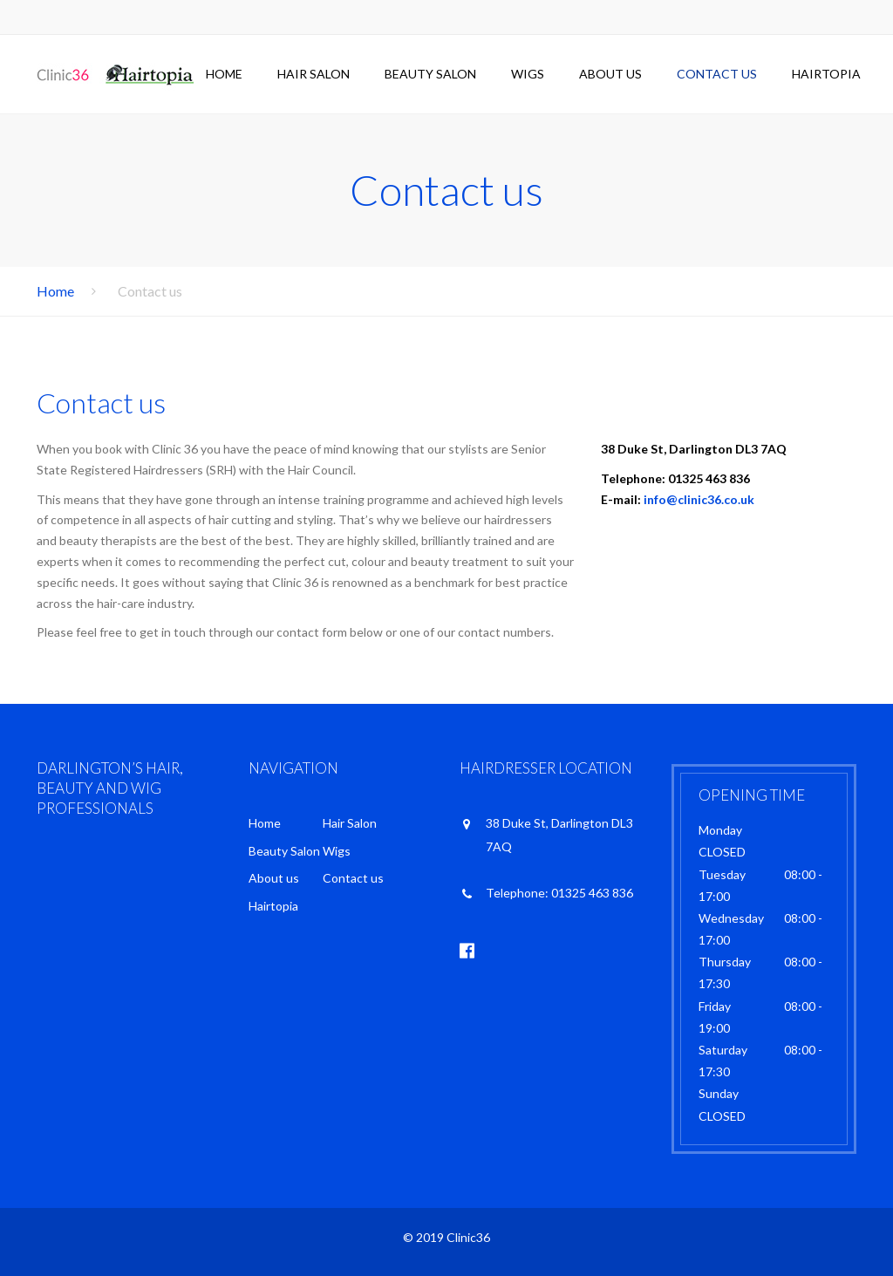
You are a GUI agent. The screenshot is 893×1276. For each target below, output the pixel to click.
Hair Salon (313, 73)
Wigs (527, 73)
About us (610, 73)
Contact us (717, 73)
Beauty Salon (430, 73)
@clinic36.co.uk (710, 499)
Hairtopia (826, 73)
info (655, 499)
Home (224, 73)
